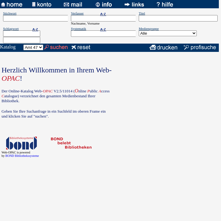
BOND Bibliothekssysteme (22, 155)
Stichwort (10, 13)
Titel (142, 13)
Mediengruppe (149, 28)
